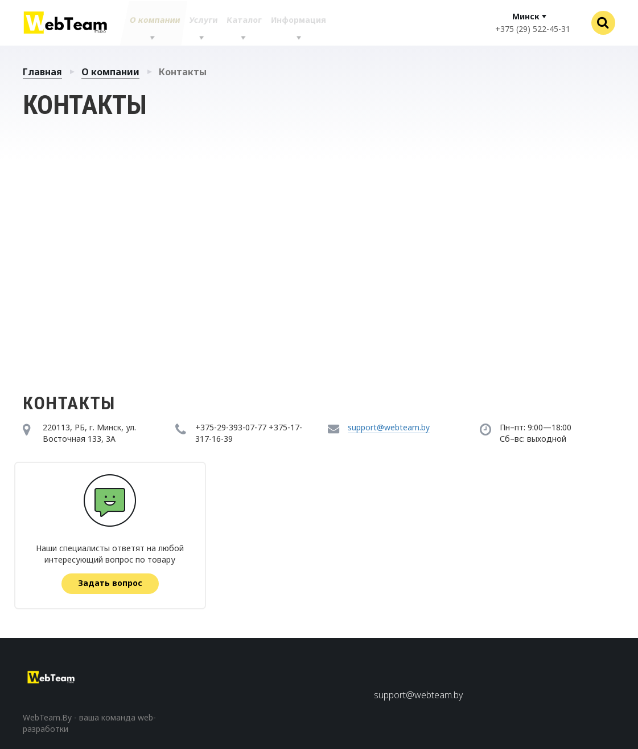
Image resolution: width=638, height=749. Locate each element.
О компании (150, 23)
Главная (42, 72)
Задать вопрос (111, 582)
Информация (298, 23)
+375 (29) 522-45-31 (532, 28)
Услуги (199, 23)
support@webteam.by (389, 427)
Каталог (241, 23)
